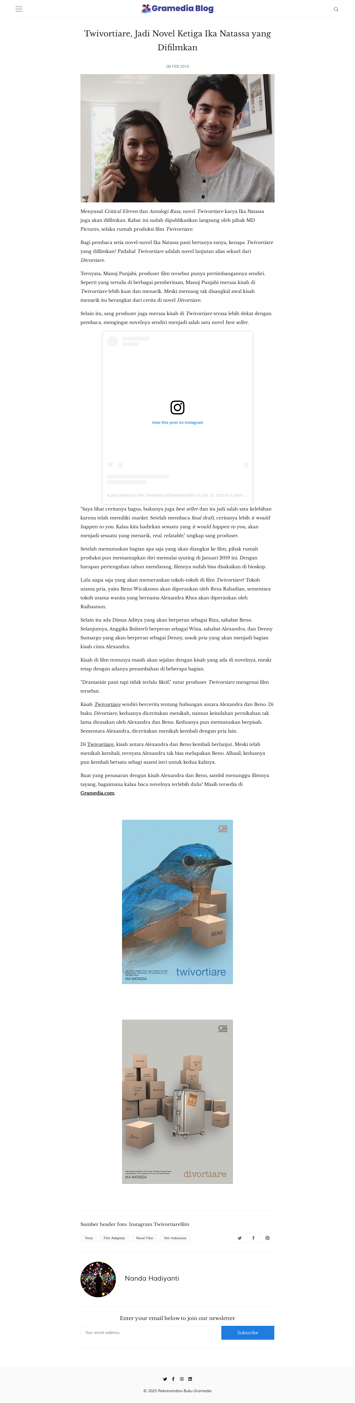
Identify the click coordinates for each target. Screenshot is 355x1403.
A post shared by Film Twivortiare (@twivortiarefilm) (151, 495)
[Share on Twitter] (240, 1238)
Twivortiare (100, 744)
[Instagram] (181, 1378)
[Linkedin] (190, 1378)
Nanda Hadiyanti (152, 1278)
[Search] (336, 9)
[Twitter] (165, 1378)
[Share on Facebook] (253, 1238)
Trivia (89, 1238)
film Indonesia (175, 1238)
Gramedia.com (97, 793)
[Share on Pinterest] (267, 1238)
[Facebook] (173, 1378)
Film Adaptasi (114, 1238)
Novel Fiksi (144, 1238)
